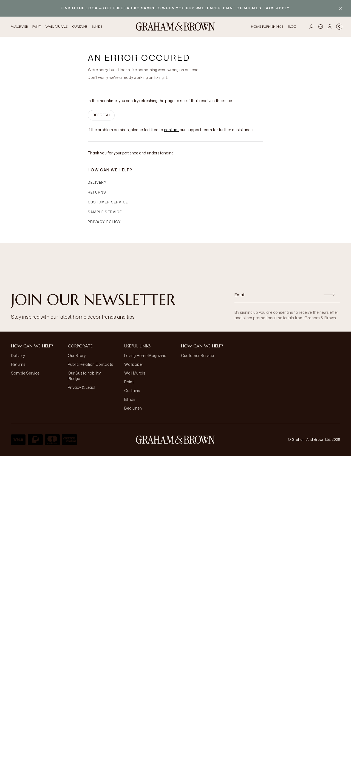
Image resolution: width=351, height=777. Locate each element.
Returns (97, 192)
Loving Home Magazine (145, 355)
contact (171, 129)
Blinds (129, 399)
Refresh (101, 115)
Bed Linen (133, 408)
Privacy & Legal (81, 387)
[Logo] (175, 26)
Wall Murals (134, 373)
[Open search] (311, 27)
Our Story (77, 355)
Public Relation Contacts (90, 364)
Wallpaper (133, 364)
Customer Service (108, 202)
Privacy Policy (104, 222)
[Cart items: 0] (339, 27)
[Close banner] (340, 8)
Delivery (97, 182)
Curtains (132, 390)
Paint (129, 381)
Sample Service (105, 212)
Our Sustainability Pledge (84, 375)
